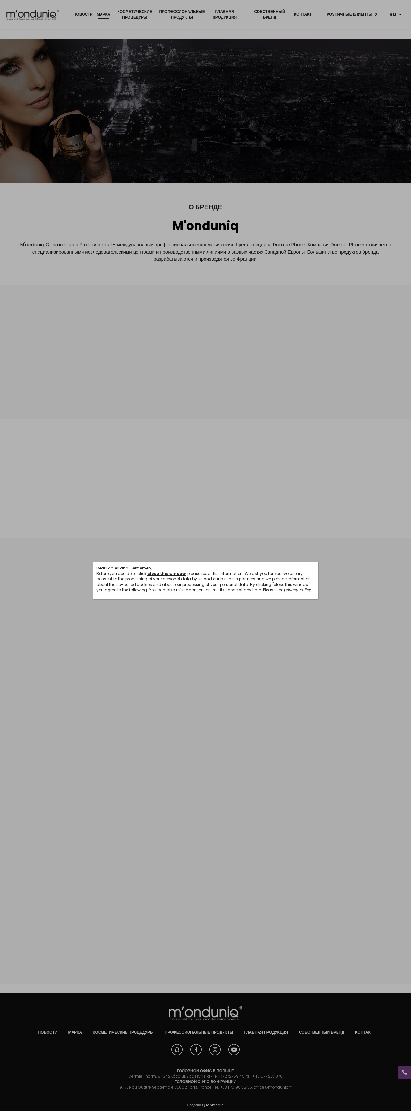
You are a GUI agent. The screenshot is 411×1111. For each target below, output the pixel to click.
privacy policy (297, 590)
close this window (166, 573)
